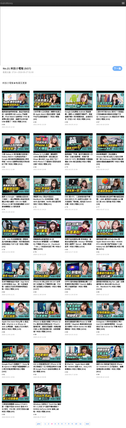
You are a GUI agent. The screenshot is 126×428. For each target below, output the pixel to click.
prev (38, 424)
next (87, 424)
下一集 (117, 68)
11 (80, 424)
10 (76, 424)
